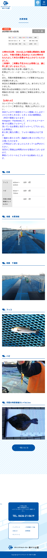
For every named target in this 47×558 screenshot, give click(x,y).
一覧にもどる (23, 448)
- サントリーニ (16, 534)
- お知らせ (15, 531)
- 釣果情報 (27, 531)
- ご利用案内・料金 (30, 527)
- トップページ (16, 527)
